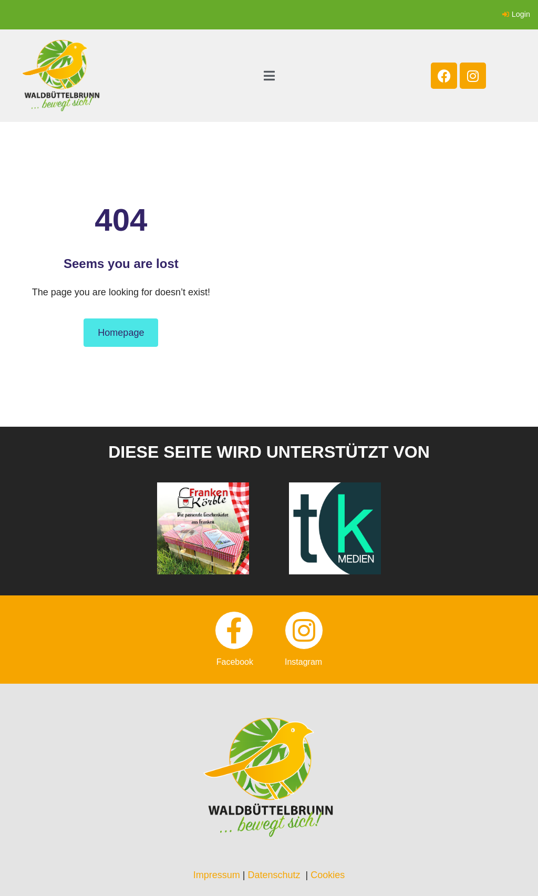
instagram (303, 661)
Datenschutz (273, 875)
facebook (234, 661)
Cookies (328, 875)
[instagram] (304, 630)
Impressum (216, 875)
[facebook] (234, 630)
